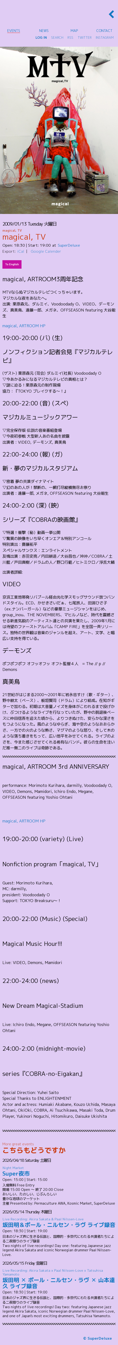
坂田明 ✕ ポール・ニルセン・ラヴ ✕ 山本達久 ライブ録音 (59, 1279)
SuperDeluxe (69, 245)
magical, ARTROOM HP (23, 325)
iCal (20, 251)
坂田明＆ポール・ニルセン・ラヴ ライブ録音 (59, 1223)
